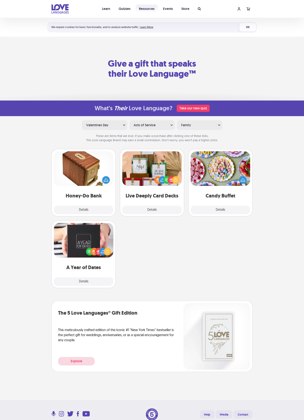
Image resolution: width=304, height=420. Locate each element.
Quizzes (124, 9)
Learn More (146, 27)
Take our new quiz (193, 108)
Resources (147, 9)
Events (168, 9)
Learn (106, 9)
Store (185, 9)
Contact (243, 414)
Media (224, 414)
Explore (76, 361)
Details (83, 210)
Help (207, 414)
